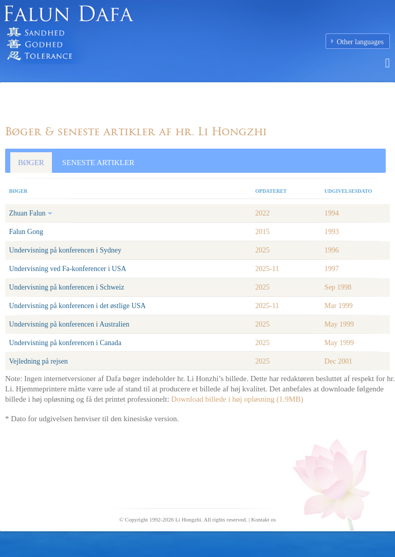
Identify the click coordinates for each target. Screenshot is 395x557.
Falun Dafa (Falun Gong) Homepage (128, 38)
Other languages (360, 42)
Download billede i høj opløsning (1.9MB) (237, 399)
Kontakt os (263, 519)
